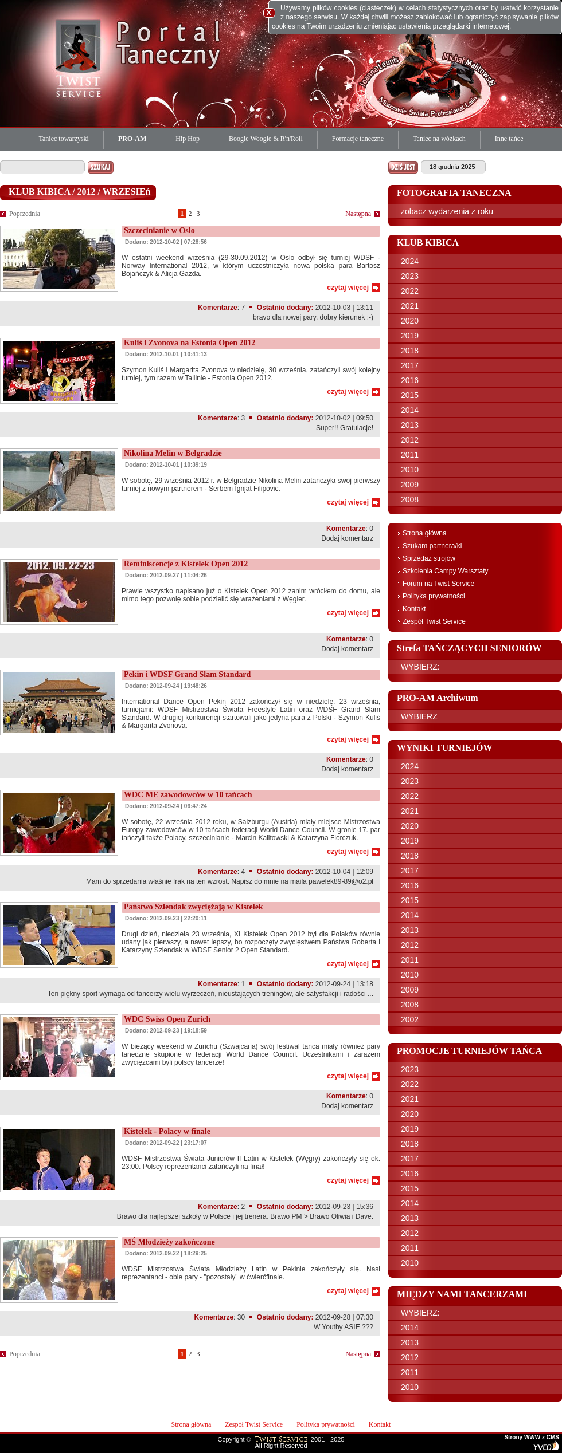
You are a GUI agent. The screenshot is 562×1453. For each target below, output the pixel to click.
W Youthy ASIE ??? (343, 1327)
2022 (410, 291)
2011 (410, 454)
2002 (410, 1019)
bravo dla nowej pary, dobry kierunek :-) (313, 317)
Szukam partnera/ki (432, 546)
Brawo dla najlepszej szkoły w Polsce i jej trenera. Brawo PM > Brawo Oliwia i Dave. (245, 1216)
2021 (410, 305)
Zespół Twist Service (434, 621)
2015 (410, 395)
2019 (410, 335)
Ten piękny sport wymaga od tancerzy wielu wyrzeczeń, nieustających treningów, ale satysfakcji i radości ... (210, 994)
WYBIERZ (419, 716)
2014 (410, 410)
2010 (410, 469)
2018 (410, 350)
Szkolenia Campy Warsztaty (446, 571)
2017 (410, 365)
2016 (410, 380)
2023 (410, 276)
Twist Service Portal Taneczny (80, 57)
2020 (410, 320)
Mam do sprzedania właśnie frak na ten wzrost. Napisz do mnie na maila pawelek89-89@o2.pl (229, 881)
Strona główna (425, 533)
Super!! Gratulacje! (344, 428)
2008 (410, 499)
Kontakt (414, 609)
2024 (410, 261)
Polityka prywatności (434, 596)
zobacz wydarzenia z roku (447, 211)
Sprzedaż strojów (429, 558)
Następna (358, 214)
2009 (410, 484)
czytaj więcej (348, 287)
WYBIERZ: (420, 666)
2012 (410, 439)
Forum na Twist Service (438, 584)
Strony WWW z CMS (531, 1437)
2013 (410, 425)
